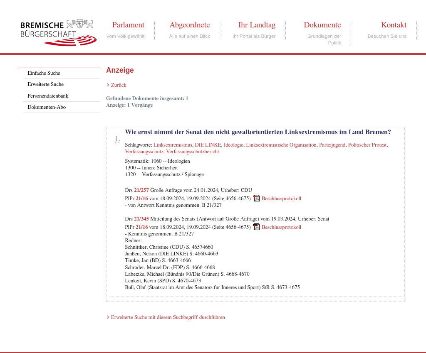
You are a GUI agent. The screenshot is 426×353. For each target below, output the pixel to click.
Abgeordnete (189, 25)
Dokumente (322, 25)
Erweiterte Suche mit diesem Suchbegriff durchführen (168, 317)
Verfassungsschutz (144, 151)
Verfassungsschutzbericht (192, 151)
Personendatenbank (47, 96)
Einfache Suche (43, 73)
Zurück (118, 85)
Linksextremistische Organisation (281, 145)
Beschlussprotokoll (281, 198)
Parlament (128, 25)
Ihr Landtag (256, 25)
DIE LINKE (208, 145)
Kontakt (393, 25)
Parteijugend (332, 145)
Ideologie (233, 145)
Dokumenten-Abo (46, 107)
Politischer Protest (367, 145)
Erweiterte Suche (45, 84)
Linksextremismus (173, 145)
